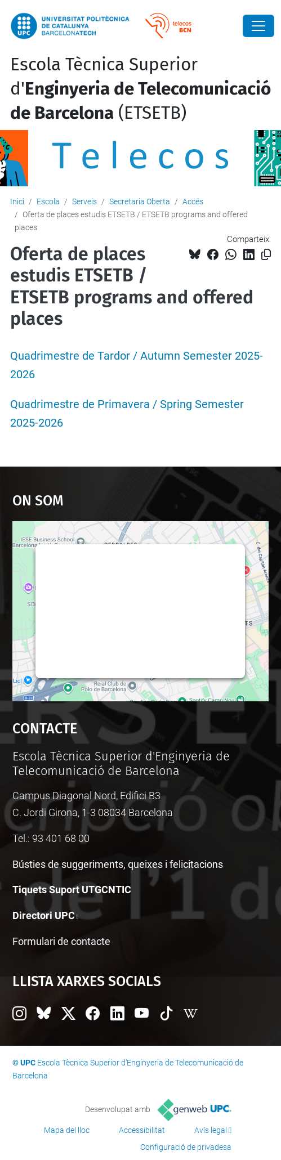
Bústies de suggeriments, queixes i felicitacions (117, 864)
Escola (48, 201)
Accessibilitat (142, 1130)
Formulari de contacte (61, 941)
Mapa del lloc (67, 1130)
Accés (192, 201)
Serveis (84, 201)
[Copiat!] (266, 254)
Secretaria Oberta (139, 201)
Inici (17, 201)
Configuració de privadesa (185, 1147)
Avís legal (210, 1130)
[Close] (258, 26)
